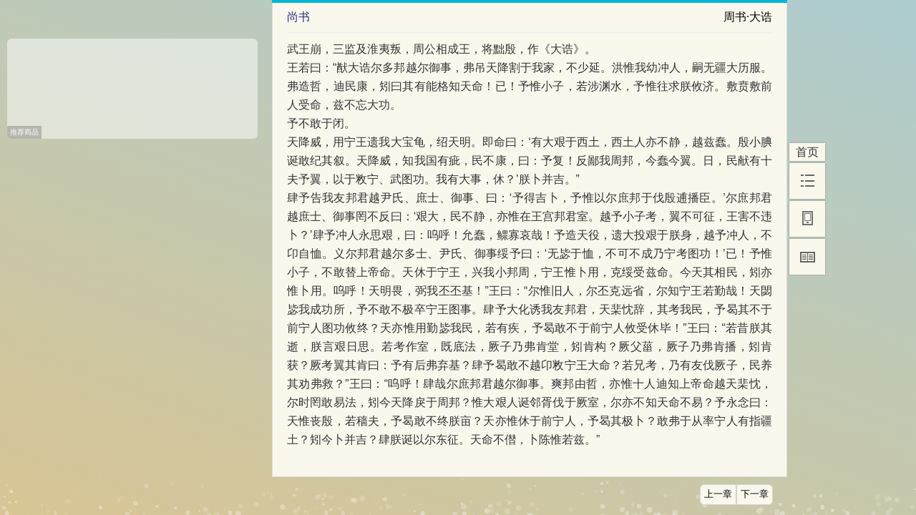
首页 (807, 152)
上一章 (718, 494)
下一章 (755, 494)
